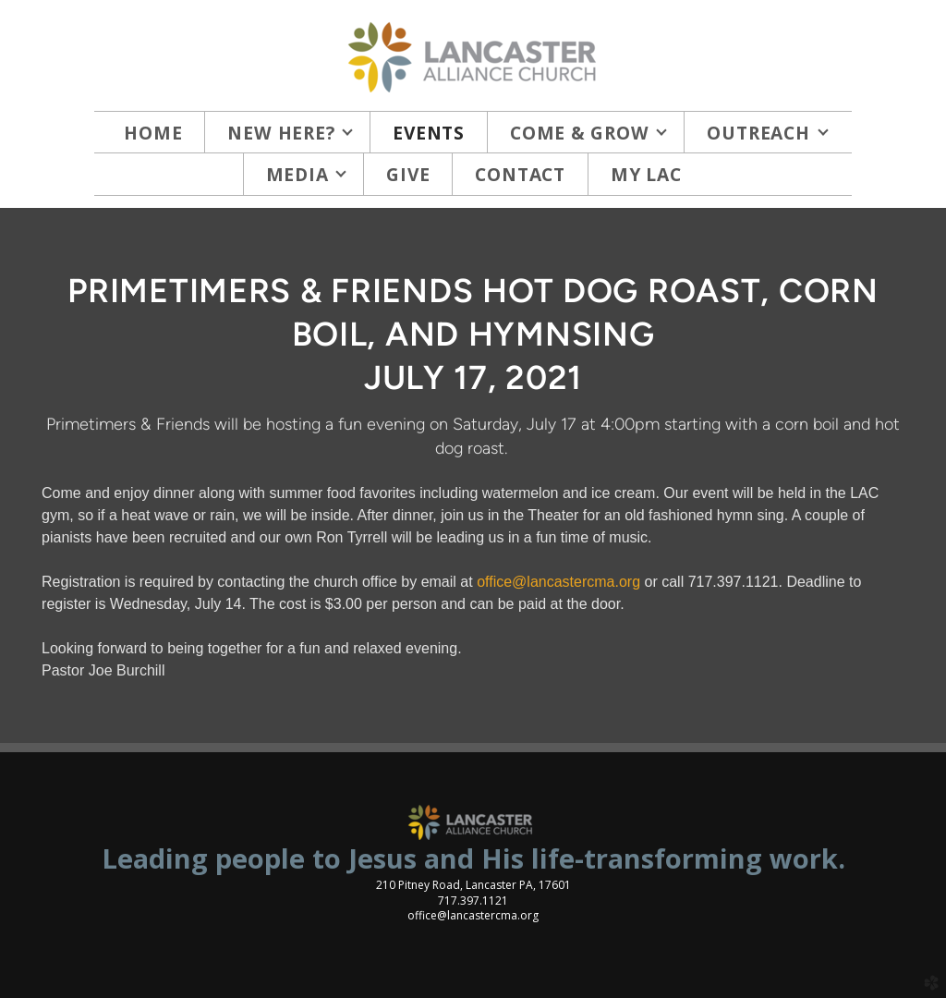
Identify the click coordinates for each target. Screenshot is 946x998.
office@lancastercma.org (558, 582)
